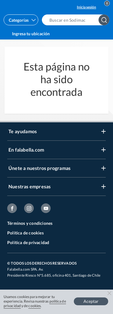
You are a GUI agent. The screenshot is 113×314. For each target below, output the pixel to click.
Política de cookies (25, 232)
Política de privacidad (28, 242)
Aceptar (91, 301)
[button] (77, 19)
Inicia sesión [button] (86, 7)
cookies (34, 305)
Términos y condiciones (29, 223)
